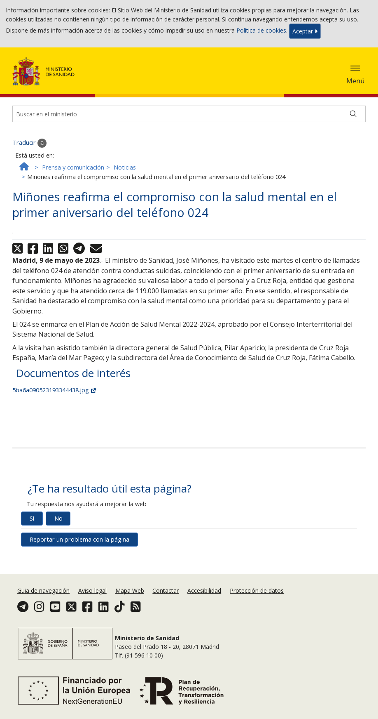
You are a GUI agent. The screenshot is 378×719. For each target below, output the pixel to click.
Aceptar (304, 31)
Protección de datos (257, 590)
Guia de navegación (43, 590)
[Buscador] (189, 114)
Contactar (165, 590)
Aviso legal (92, 590)
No (58, 518)
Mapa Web (129, 590)
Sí (32, 518)
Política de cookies (261, 30)
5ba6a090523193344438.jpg (54, 390)
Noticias (125, 167)
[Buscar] (353, 114)
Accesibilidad (204, 590)
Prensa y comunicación (73, 167)
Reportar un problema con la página (79, 539)
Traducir (29, 143)
